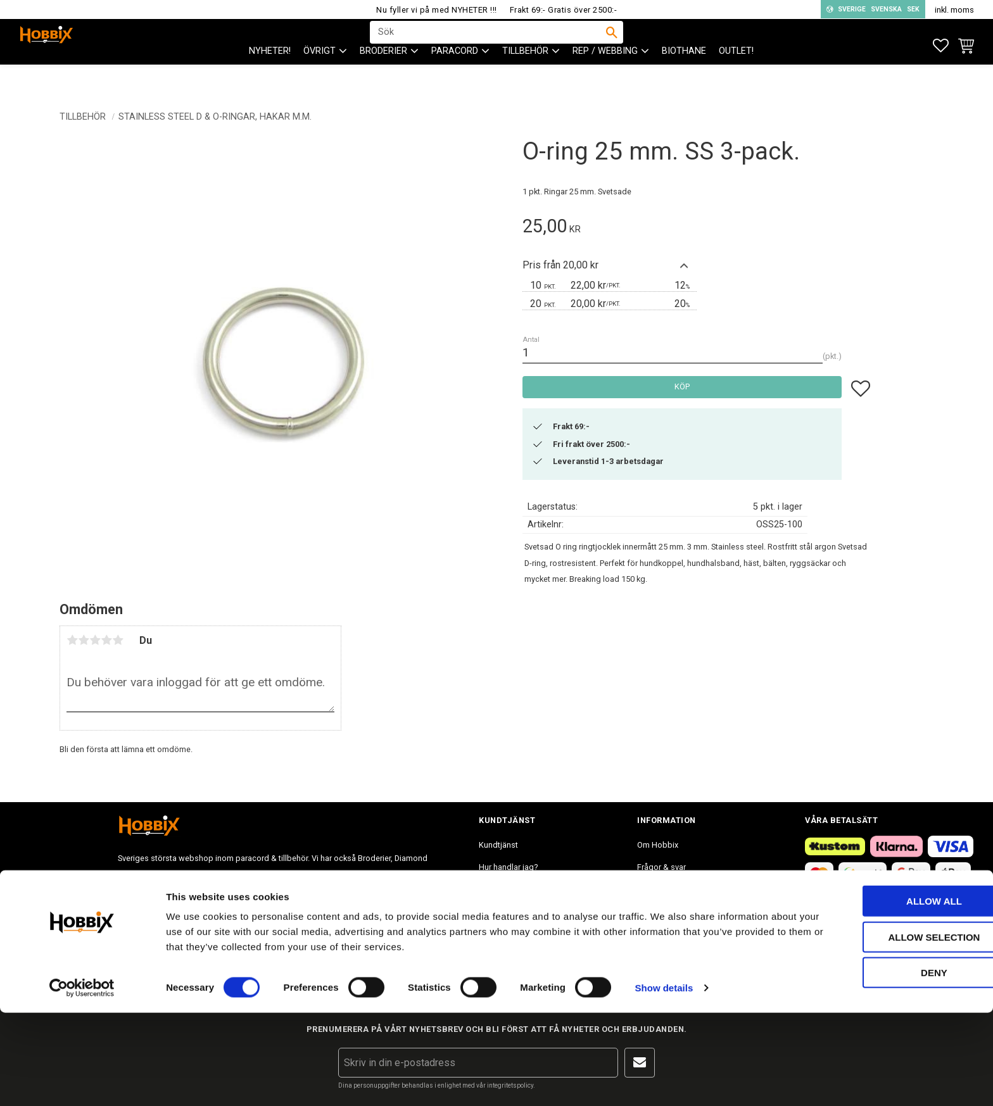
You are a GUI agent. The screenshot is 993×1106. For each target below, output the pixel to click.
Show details (664, 1081)
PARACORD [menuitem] (454, 76)
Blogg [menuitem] (648, 911)
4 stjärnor (106, 640)
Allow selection (887, 1030)
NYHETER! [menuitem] (270, 76)
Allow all (887, 994)
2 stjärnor (83, 640)
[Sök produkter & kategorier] (488, 45)
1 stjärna (72, 640)
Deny (887, 1065)
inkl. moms (954, 10)
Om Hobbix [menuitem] (657, 845)
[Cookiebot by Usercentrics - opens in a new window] (82, 1081)
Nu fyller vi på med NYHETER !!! (436, 10)
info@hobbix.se (302, 916)
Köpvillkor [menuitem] (497, 889)
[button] (941, 46)
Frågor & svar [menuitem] (661, 867)
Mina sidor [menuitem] (498, 933)
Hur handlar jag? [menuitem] (508, 867)
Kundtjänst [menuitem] (498, 845)
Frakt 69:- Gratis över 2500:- (563, 10)
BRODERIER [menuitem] (383, 76)
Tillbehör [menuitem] (525, 76)
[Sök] (612, 45)
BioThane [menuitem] (684, 76)
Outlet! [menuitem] (736, 76)
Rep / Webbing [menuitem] (605, 76)
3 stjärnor (95, 640)
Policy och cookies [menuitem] (513, 911)
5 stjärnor (117, 640)
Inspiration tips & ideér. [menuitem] (679, 889)
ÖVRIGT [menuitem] (319, 76)
